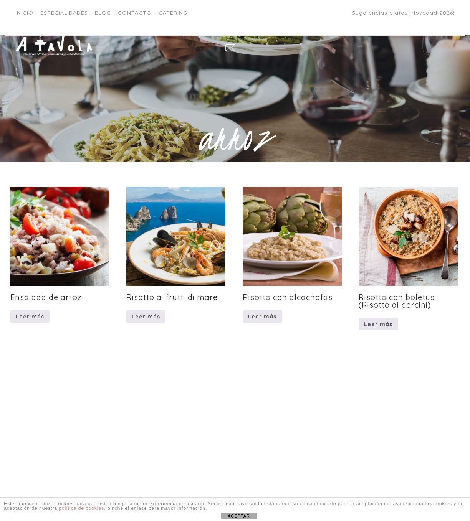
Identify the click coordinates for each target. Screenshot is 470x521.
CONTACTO (135, 12)
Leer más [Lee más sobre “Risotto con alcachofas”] (262, 316)
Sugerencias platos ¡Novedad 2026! (403, 12)
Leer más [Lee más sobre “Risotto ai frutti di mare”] (146, 316)
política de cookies (81, 508)
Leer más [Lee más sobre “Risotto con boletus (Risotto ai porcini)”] (378, 324)
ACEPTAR (239, 516)
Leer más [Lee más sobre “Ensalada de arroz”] (30, 316)
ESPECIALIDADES (64, 12)
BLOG (103, 12)
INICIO (24, 12)
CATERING (173, 12)
